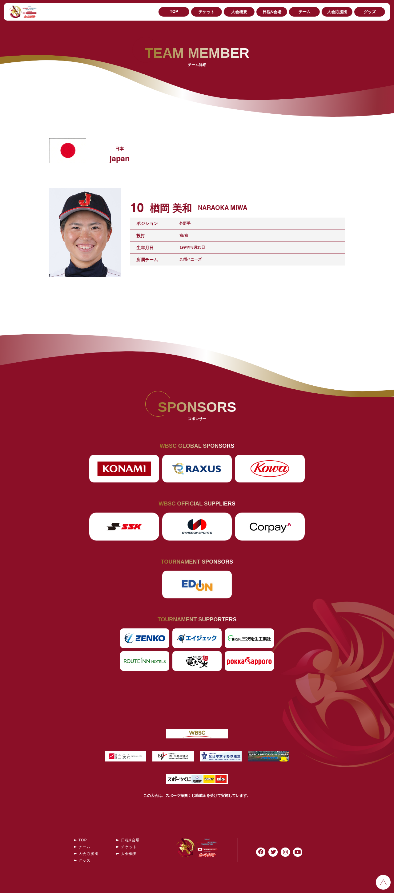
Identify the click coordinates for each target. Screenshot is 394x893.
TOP (174, 12)
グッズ (370, 12)
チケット (207, 12)
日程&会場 (271, 12)
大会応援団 (337, 12)
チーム (305, 12)
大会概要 (239, 12)
